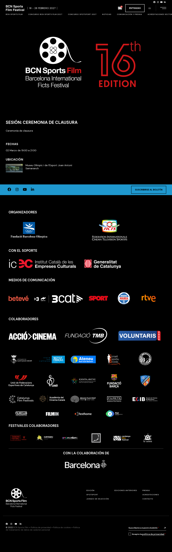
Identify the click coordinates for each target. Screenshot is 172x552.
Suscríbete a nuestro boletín (144, 528)
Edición (90, 490)
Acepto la (149, 534)
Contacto (147, 499)
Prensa (146, 490)
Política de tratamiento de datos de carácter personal (43, 528)
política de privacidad (153, 534)
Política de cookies (62, 527)
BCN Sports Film (20, 527)
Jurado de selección (97, 499)
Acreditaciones (150, 495)
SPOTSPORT (92, 495)
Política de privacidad (41, 527)
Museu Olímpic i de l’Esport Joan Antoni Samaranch (48, 167)
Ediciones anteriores (125, 490)
